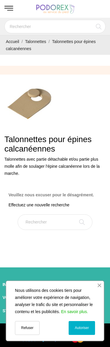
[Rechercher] (55, 26)
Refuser (27, 328)
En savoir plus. (74, 311)
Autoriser (82, 328)
